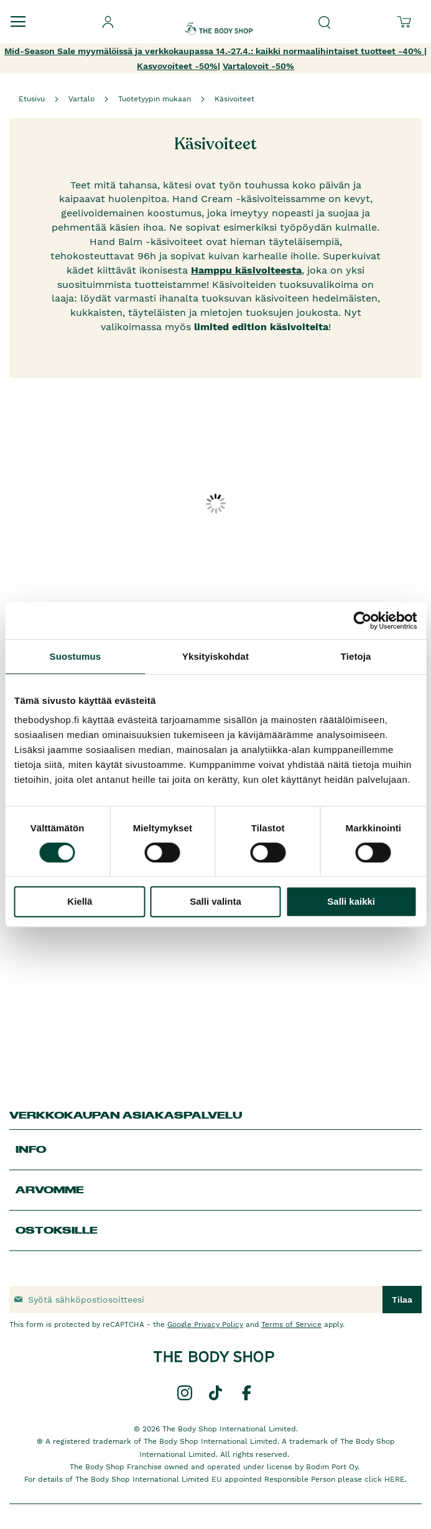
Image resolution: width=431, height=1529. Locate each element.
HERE (394, 1479)
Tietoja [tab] (356, 656)
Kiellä (79, 901)
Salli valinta (215, 901)
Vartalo (81, 99)
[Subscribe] (402, 1299)
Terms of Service (291, 1324)
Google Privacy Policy (205, 1324)
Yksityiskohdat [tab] (215, 656)
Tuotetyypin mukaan (154, 99)
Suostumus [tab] (75, 656)
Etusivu (32, 99)
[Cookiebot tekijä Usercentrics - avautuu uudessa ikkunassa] (362, 620)
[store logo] (219, 18)
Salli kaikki (351, 901)
